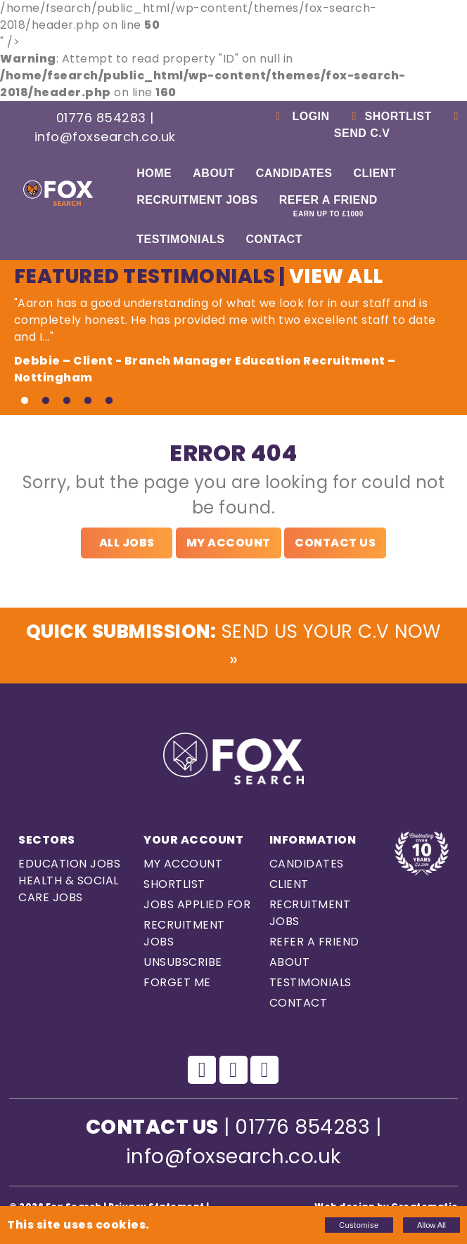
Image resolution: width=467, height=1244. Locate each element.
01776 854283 (101, 117)
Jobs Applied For (196, 909)
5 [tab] (109, 401)
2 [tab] (46, 401)
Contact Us (335, 543)
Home (154, 173)
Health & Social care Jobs (68, 893)
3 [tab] (67, 401)
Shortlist (389, 116)
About (213, 173)
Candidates (294, 173)
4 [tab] (88, 401)
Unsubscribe (182, 966)
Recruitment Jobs (196, 200)
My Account (228, 543)
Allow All (431, 1225)
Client (374, 173)
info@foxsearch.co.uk (105, 136)
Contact (273, 239)
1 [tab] (25, 401)
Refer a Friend (328, 206)
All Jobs (127, 543)
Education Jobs (69, 868)
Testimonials (180, 239)
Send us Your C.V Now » (233, 647)
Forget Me (177, 986)
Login (300, 116)
